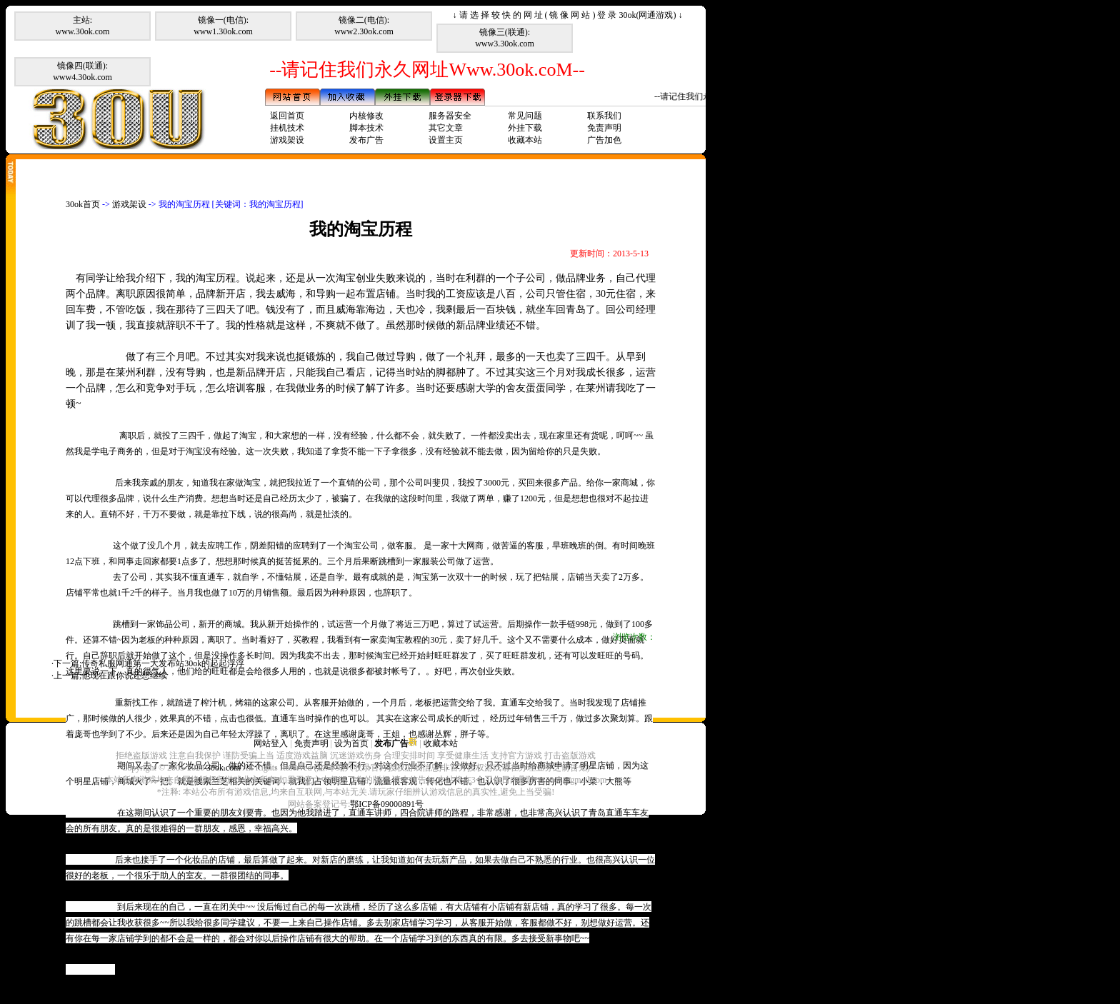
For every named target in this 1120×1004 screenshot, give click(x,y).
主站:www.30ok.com (83, 25)
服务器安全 (450, 116)
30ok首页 (83, 204)
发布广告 (366, 140)
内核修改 (366, 116)
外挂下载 (525, 128)
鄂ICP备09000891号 (387, 804)
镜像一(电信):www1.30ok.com (223, 25)
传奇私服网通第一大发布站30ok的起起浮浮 (162, 663)
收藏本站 (525, 140)
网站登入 (271, 743)
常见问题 (525, 116)
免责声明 (604, 128)
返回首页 (287, 116)
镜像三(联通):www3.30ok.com (504, 38)
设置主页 (446, 140)
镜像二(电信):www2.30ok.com (364, 25)
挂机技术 (287, 128)
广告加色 (604, 140)
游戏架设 (287, 140)
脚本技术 (366, 128)
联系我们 (604, 116)
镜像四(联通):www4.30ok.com (82, 71)
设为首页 (351, 743)
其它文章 (446, 128)
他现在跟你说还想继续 (124, 676)
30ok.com (223, 768)
